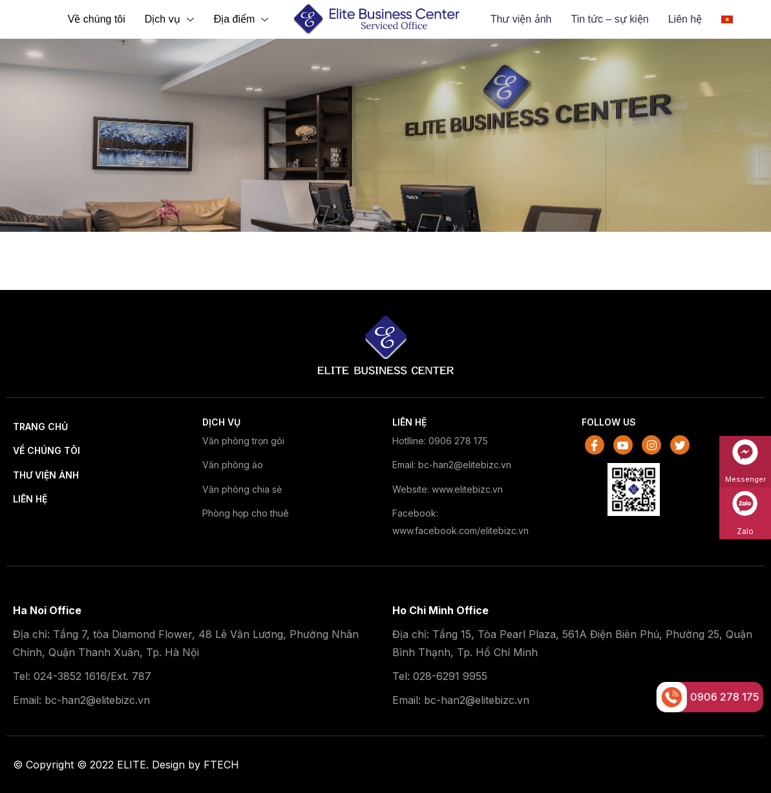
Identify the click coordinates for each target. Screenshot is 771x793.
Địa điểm (243, 19)
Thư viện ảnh (521, 19)
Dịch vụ (171, 19)
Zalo (745, 531)
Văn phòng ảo (232, 464)
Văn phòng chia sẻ (242, 489)
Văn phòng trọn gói (243, 440)
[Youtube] (623, 445)
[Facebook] (594, 445)
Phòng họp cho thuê (245, 513)
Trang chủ (40, 426)
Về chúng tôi (96, 19)
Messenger (745, 479)
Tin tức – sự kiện (609, 19)
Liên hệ (30, 498)
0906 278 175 (728, 696)
